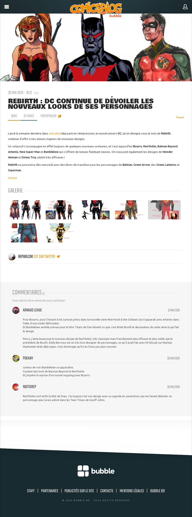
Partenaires (49, 491)
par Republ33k (49, 116)
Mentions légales (132, 491)
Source (12, 178)
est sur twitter (47, 256)
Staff (31, 491)
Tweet (180, 117)
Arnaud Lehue (32, 310)
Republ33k (21, 256)
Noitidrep (29, 386)
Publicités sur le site (79, 491)
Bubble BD (157, 491)
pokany (28, 358)
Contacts (106, 491)
